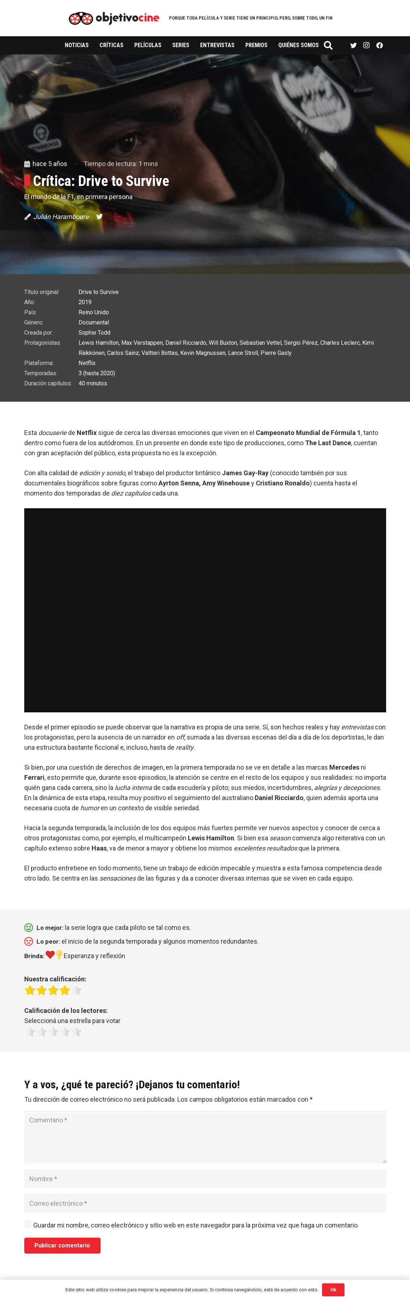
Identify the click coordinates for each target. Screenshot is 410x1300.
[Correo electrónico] (205, 1204)
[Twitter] (353, 45)
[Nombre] (205, 1179)
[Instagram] (366, 45)
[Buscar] (328, 45)
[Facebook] (379, 45)
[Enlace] (114, 18)
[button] (205, 802)
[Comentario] (205, 1137)
